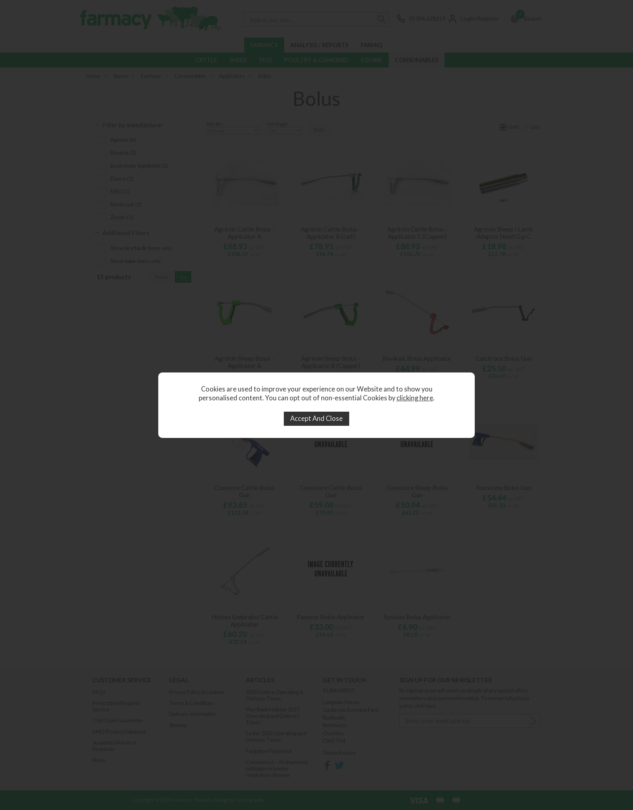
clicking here (414, 398)
